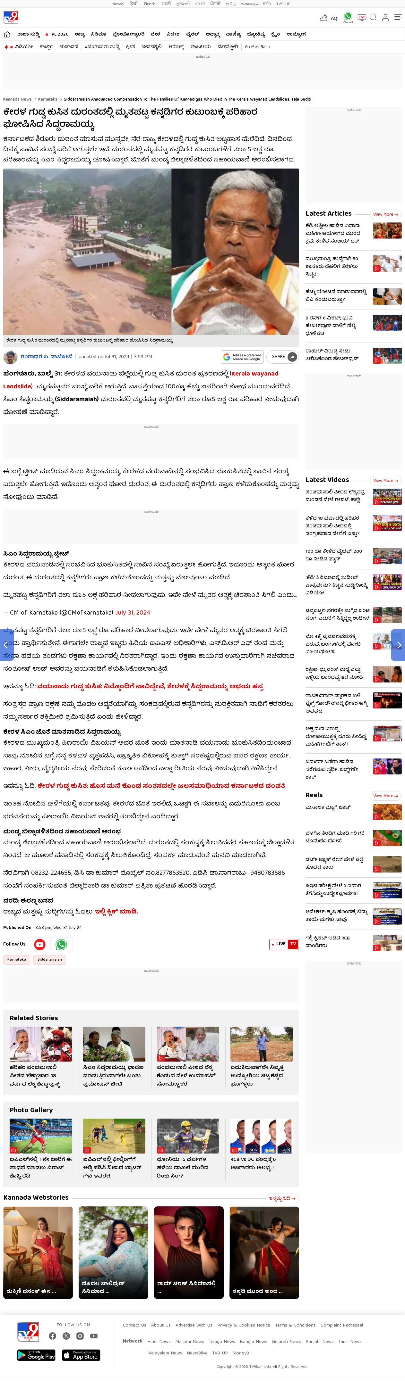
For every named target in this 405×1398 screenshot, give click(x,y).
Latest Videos (327, 480)
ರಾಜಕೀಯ (201, 47)
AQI (335, 19)
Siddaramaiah (50, 959)
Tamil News (350, 1342)
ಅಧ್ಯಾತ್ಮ (213, 34)
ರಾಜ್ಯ (79, 34)
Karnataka (47, 99)
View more (385, 215)
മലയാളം (249, 4)
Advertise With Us (194, 1325)
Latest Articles (329, 214)
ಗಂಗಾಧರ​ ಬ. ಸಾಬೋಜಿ (46, 357)
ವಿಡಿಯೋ (24, 47)
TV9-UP (283, 4)
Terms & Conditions (295, 1325)
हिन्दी (134, 4)
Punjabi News (320, 1342)
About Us (161, 1325)
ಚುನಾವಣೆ (68, 47)
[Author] (10, 357)
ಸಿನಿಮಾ (98, 34)
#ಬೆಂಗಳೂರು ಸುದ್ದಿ (102, 47)
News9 (118, 4)
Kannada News (17, 99)
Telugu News (222, 1342)
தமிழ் (231, 4)
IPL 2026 (59, 34)
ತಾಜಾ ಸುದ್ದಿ (28, 34)
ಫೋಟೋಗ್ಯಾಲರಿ (128, 34)
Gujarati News (286, 1342)
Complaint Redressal (342, 1325)
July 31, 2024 (132, 613)
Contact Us (134, 1325)
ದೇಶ (155, 34)
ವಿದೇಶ (173, 34)
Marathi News (189, 1342)
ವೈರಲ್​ (192, 34)
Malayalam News (164, 1353)
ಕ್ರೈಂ (275, 34)
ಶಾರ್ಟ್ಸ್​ (46, 47)
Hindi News (159, 1342)
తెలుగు (150, 4)
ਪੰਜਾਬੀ (215, 4)
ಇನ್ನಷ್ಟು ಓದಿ (282, 1199)
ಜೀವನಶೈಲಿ (152, 47)
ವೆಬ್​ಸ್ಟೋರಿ (228, 47)
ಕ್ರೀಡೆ (130, 47)
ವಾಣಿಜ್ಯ (233, 34)
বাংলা (200, 4)
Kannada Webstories (36, 1198)
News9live (197, 1353)
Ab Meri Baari (257, 47)
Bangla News (253, 1342)
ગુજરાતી (183, 4)
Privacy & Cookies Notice (243, 1325)
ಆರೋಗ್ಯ (176, 47)
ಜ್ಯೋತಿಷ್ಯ (256, 34)
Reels (314, 796)
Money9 (240, 1353)
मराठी (166, 4)
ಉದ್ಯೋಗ (296, 34)
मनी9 (267, 4)
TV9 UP (220, 1353)
